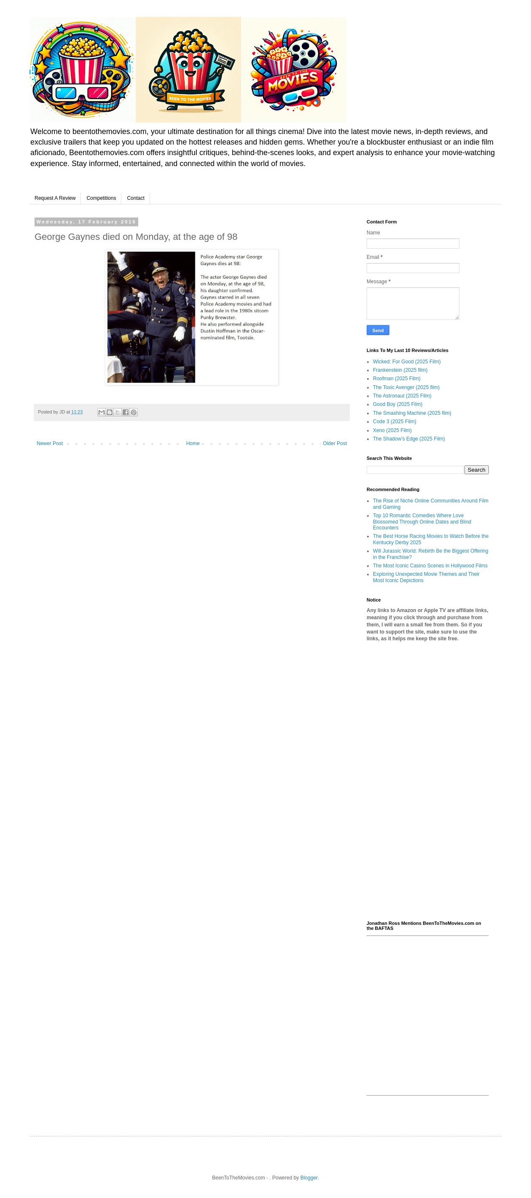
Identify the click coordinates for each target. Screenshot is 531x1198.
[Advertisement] (428, 781)
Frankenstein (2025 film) (400, 370)
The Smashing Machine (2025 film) (412, 413)
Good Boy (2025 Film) (397, 404)
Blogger (309, 1178)
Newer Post (50, 443)
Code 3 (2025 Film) (394, 421)
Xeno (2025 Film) (392, 430)
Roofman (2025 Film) (397, 378)
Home (193, 443)
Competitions (101, 198)
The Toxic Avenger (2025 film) (406, 387)
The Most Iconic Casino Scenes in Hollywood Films (430, 566)
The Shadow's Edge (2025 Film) (409, 439)
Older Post (335, 443)
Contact (135, 198)
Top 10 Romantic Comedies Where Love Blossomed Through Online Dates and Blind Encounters (422, 522)
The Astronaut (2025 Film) (402, 396)
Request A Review (55, 198)
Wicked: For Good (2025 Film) (407, 362)
